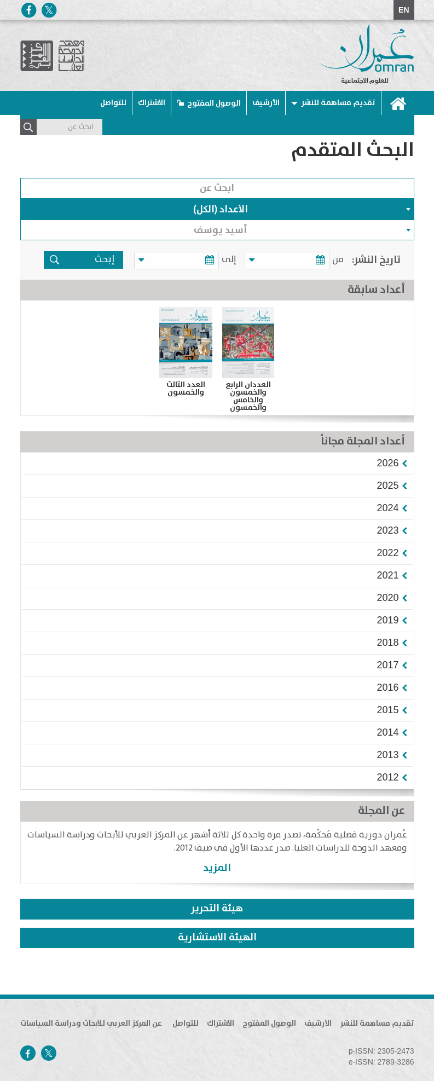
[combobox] (217, 209)
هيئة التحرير (217, 908)
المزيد (217, 867)
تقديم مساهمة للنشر (338, 103)
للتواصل (113, 103)
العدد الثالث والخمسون (185, 388)
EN (403, 9)
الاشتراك (151, 103)
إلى (234, 259)
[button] (387, 463)
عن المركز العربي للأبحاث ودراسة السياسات (91, 1024)
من (338, 259)
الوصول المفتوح (214, 103)
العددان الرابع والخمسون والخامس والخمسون (248, 396)
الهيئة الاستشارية (217, 937)
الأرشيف (266, 103)
